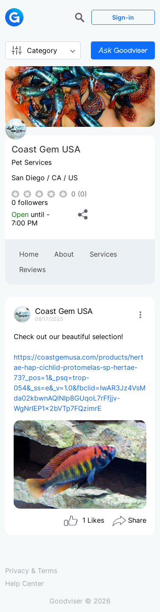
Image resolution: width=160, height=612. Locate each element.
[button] (80, 16)
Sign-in (123, 17)
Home (28, 254)
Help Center (24, 583)
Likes (83, 521)
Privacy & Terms (31, 570)
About (64, 254)
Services (103, 254)
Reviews (32, 269)
